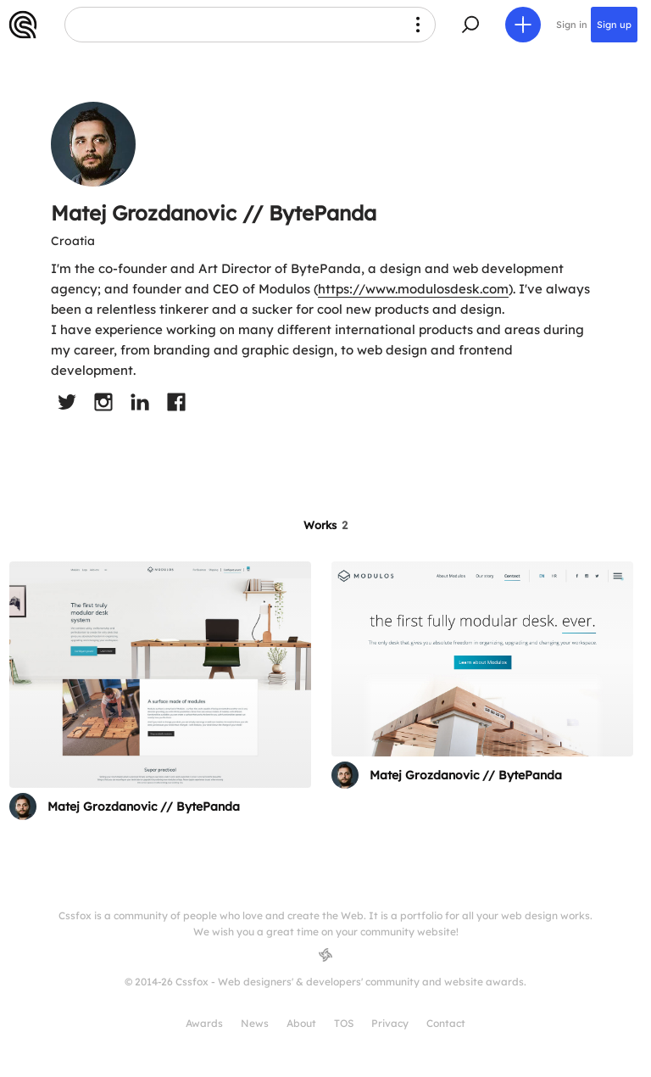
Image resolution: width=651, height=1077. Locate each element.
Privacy (390, 1023)
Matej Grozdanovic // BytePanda (143, 806)
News (255, 1023)
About (301, 1023)
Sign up (614, 25)
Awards (204, 1023)
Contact (445, 1023)
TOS (343, 1023)
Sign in (571, 25)
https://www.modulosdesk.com (413, 289)
